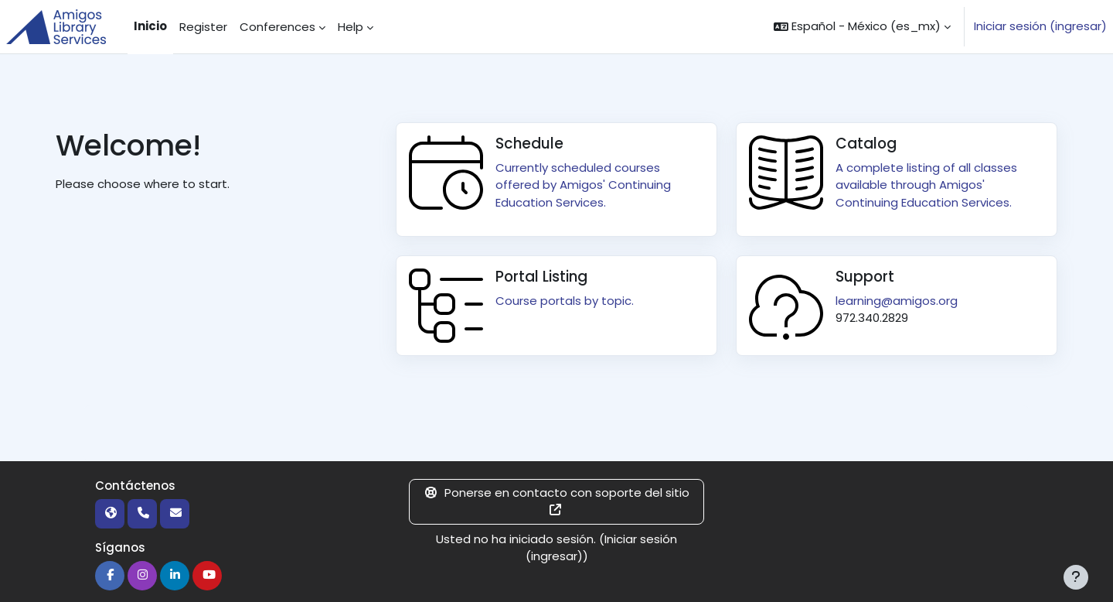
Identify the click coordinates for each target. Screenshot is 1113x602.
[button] (862, 26)
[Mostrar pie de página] (1076, 577)
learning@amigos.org (897, 300)
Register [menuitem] (203, 27)
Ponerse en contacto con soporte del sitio (556, 500)
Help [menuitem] (350, 27)
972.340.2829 (872, 318)
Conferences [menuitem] (277, 27)
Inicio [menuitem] (150, 26)
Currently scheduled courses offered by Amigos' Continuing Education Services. (583, 184)
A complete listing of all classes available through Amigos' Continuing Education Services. (926, 184)
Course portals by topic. (564, 300)
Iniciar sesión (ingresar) (1040, 26)
